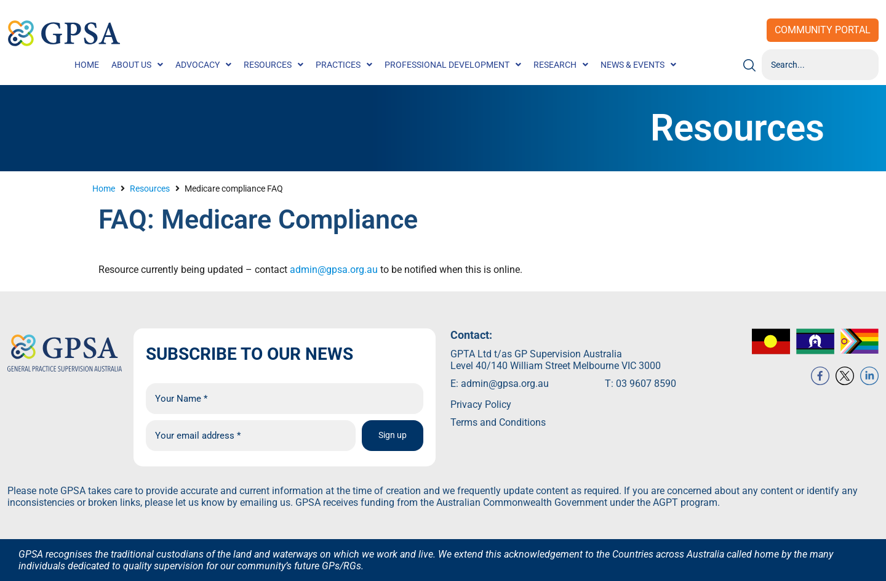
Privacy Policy (480, 404)
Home (103, 188)
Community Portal (823, 30)
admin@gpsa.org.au (332, 269)
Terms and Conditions (498, 422)
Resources (150, 188)
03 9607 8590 (646, 383)
